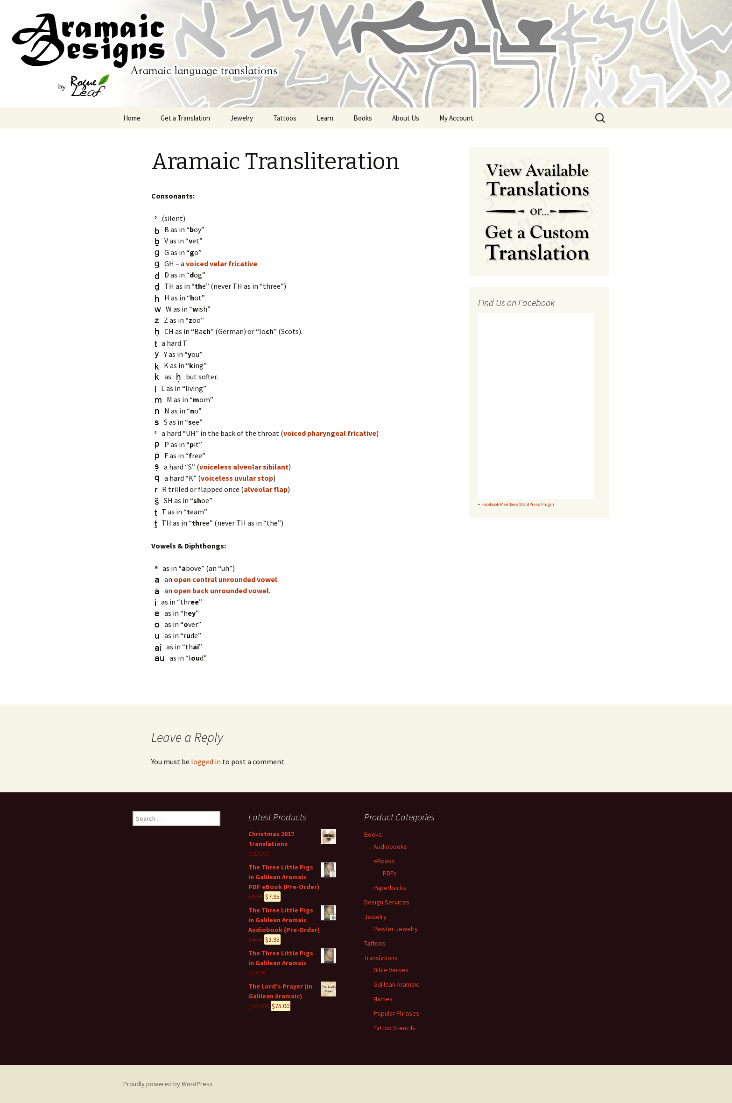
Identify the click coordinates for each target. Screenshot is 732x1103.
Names (383, 999)
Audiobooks (390, 846)
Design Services (386, 902)
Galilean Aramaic (396, 984)
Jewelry (241, 118)
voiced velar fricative (221, 263)
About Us (405, 118)
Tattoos (284, 118)
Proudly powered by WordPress (168, 1084)
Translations (381, 958)
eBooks (384, 861)
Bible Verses (390, 970)
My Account (456, 118)
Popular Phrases (396, 1013)
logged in (206, 761)
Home (132, 118)
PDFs (390, 873)
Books (362, 118)
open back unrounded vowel (221, 590)
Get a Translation (185, 118)
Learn (325, 118)
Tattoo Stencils (394, 1028)
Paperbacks (390, 887)
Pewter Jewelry (395, 929)
